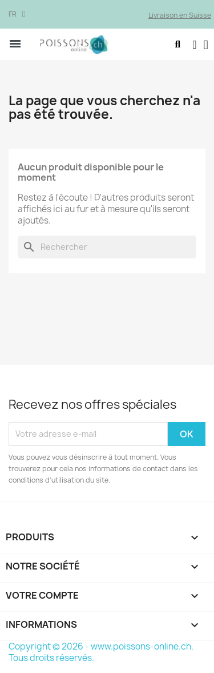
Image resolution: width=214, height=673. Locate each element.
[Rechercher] (107, 247)
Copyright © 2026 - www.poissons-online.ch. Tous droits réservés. (101, 652)
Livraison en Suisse (179, 15)
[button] (177, 45)
